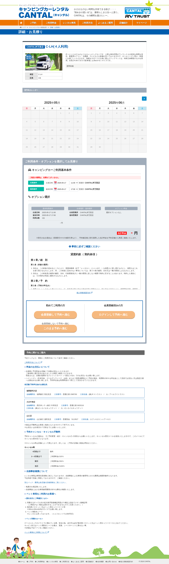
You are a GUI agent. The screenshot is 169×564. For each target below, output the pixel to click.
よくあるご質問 (105, 23)
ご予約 (30, 562)
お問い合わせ (112, 562)
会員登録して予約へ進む (55, 314)
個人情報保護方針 (85, 293)
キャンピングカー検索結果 (38, 27)
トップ (23, 27)
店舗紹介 (123, 23)
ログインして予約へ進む (113, 314)
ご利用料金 (51, 23)
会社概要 (100, 562)
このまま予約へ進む (55, 328)
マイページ (141, 23)
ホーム (22, 562)
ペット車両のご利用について (36, 532)
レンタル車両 (69, 23)
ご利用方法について (33, 362)
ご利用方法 (87, 23)
